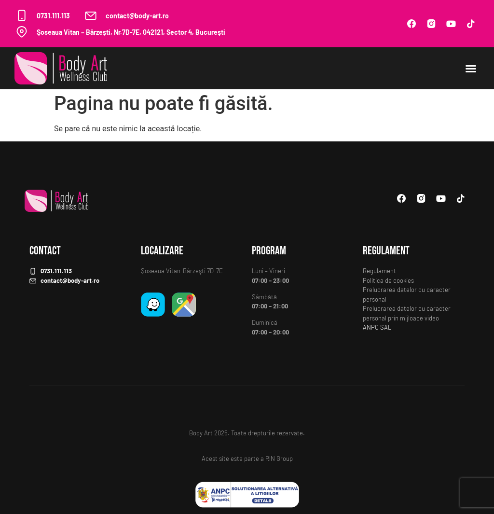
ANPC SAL (377, 327)
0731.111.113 (53, 16)
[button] (471, 68)
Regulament (379, 271)
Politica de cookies (388, 280)
